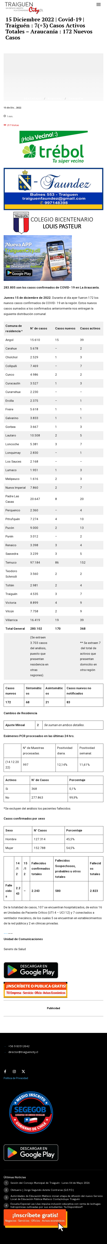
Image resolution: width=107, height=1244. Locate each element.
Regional (55, 98)
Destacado (32, 98)
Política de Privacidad (16, 1078)
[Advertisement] (33, 1027)
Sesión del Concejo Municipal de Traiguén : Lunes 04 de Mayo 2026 (50, 1182)
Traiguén (75, 98)
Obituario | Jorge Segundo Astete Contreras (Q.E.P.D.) (42, 1190)
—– (6, 933)
